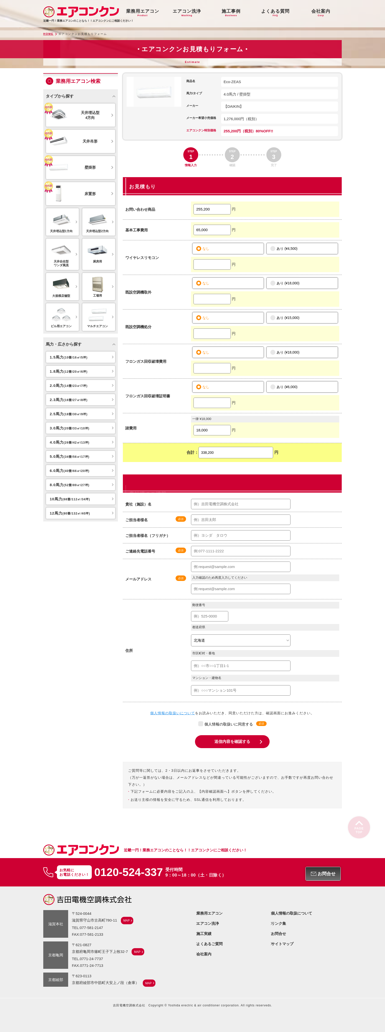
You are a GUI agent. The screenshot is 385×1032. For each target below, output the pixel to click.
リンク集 (278, 923)
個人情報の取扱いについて (172, 713)
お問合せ (278, 933)
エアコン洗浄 (208, 923)
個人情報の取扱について (291, 913)
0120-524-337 (129, 872)
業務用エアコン (210, 913)
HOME (48, 34)
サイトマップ (282, 943)
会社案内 (204, 953)
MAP (126, 920)
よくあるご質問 (210, 943)
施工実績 (204, 933)
